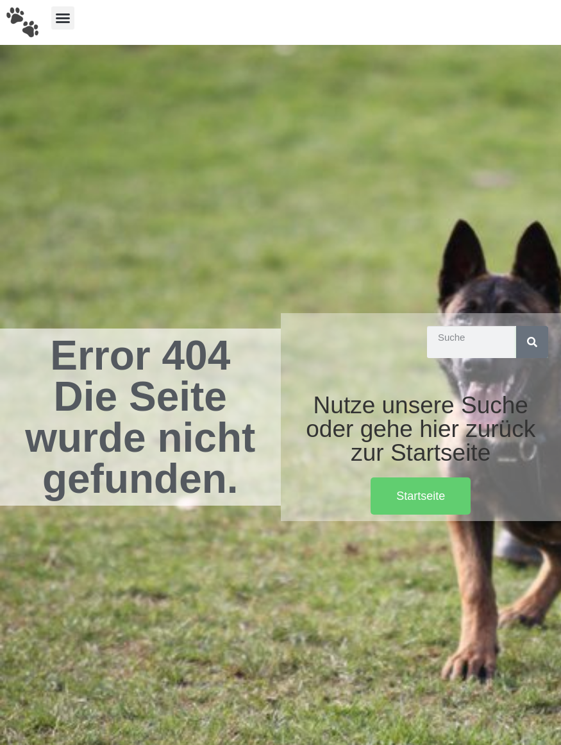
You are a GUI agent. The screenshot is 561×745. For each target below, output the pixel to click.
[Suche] (532, 342)
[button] (62, 18)
